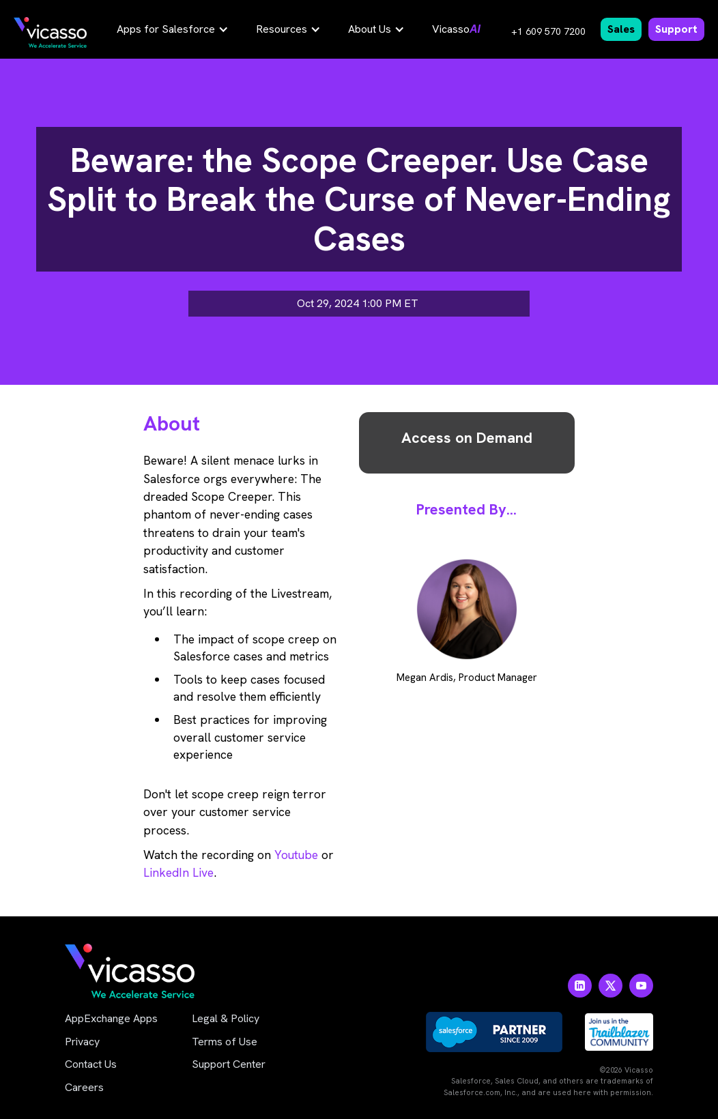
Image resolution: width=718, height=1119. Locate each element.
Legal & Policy (225, 1018)
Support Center (228, 1064)
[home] (50, 32)
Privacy (82, 1041)
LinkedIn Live (178, 872)
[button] (172, 29)
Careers (84, 1087)
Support (676, 29)
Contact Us (91, 1064)
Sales (621, 29)
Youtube (296, 854)
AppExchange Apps (111, 1018)
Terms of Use (224, 1041)
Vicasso (456, 29)
